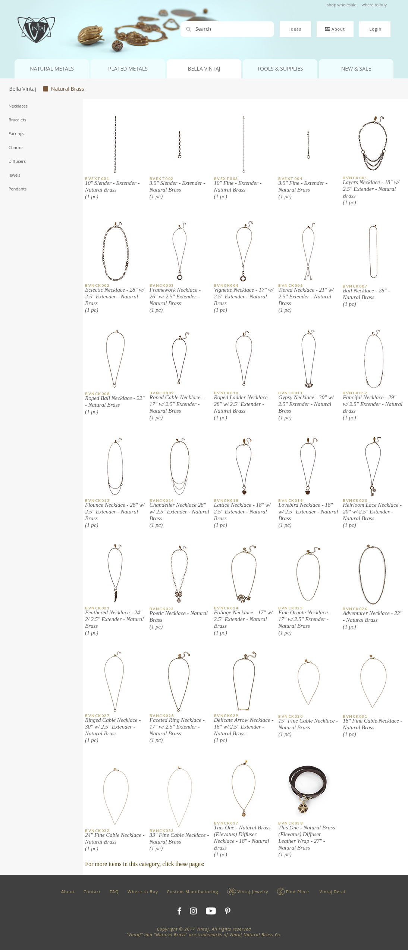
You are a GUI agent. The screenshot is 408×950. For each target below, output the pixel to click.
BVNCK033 (162, 830)
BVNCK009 (162, 393)
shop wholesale (341, 4)
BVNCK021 (97, 608)
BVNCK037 (226, 823)
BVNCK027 (97, 715)
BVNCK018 (226, 500)
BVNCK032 (97, 830)
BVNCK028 (162, 715)
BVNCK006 (290, 285)
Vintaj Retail (332, 891)
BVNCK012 (355, 393)
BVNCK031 (355, 716)
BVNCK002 (97, 285)
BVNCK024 (226, 608)
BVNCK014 (162, 500)
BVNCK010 (226, 393)
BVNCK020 (355, 500)
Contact (92, 891)
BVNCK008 (97, 393)
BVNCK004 (226, 285)
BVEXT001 (97, 178)
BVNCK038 (290, 823)
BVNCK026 (355, 608)
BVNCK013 (97, 500)
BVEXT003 (226, 178)
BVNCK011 (290, 393)
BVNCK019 (290, 500)
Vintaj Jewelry (247, 891)
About (68, 891)
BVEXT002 (162, 178)
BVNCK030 (290, 716)
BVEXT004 (290, 178)
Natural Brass (66, 88)
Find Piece (293, 891)
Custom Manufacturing (193, 891)
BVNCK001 (355, 178)
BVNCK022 (162, 608)
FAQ (114, 891)
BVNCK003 (162, 285)
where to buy (374, 4)
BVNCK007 (355, 286)
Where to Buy (143, 891)
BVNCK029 (226, 715)
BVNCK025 (290, 608)
